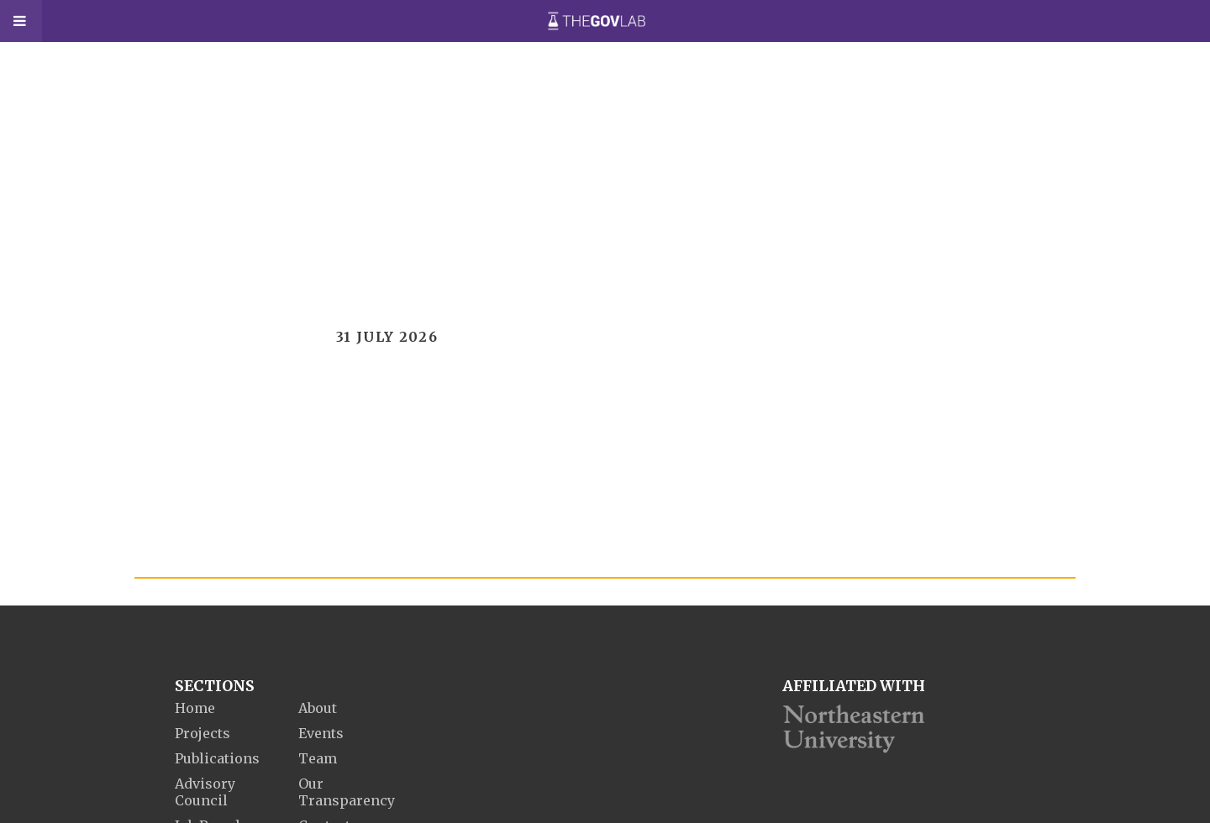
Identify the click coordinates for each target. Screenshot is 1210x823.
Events (321, 733)
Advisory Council (205, 792)
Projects (202, 733)
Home (195, 708)
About (317, 708)
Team (317, 758)
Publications (217, 758)
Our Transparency (346, 792)
